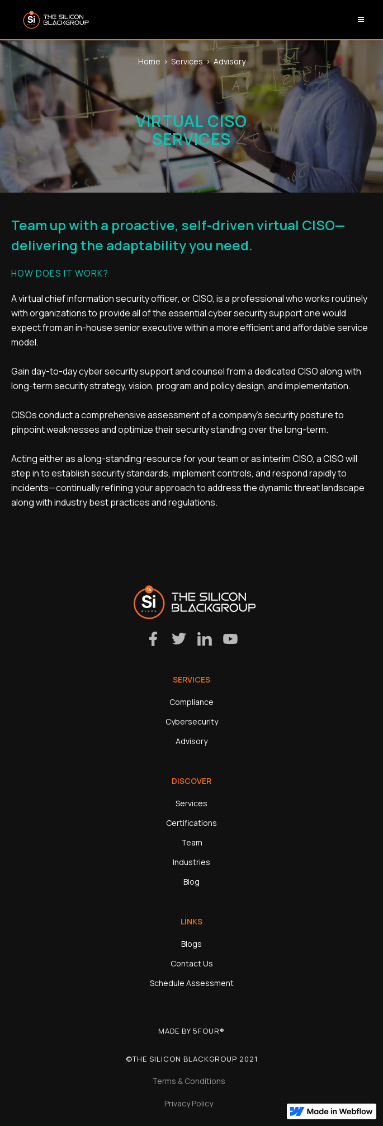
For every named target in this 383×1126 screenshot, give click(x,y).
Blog (191, 881)
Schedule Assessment (192, 983)
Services (187, 61)
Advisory (229, 61)
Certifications (191, 822)
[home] (53, 19)
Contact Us (192, 963)
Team (191, 842)
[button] (361, 19)
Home (149, 61)
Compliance (191, 702)
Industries (191, 862)
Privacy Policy (188, 1103)
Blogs (191, 943)
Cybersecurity (192, 721)
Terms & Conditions (188, 1081)
